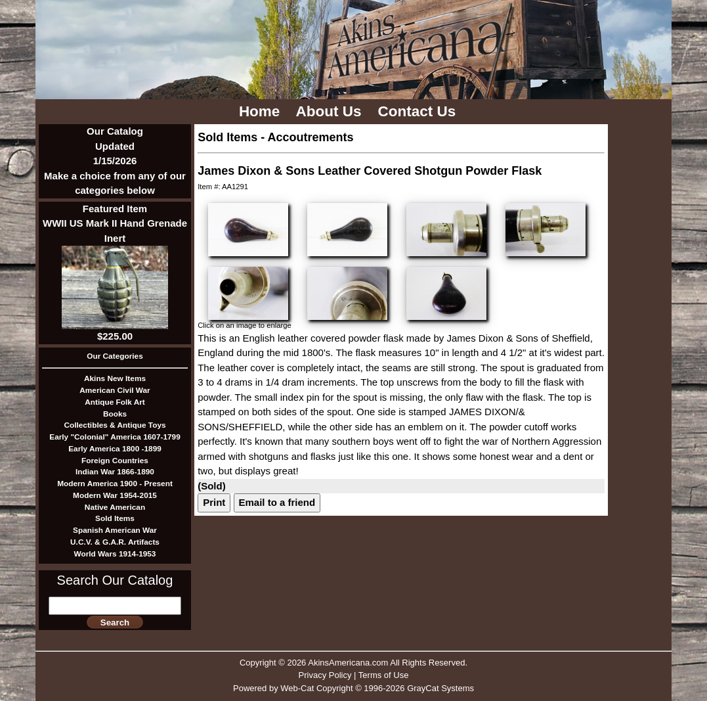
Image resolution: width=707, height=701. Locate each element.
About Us (331, 111)
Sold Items (115, 518)
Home (261, 111)
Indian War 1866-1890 (114, 471)
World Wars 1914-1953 (115, 553)
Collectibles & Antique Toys (114, 425)
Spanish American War (115, 530)
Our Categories (114, 356)
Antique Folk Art (115, 402)
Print (214, 502)
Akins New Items (115, 378)
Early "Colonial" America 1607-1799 (114, 436)
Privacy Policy (325, 675)
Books (115, 413)
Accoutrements (311, 137)
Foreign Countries (114, 460)
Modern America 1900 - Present (115, 483)
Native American (115, 507)
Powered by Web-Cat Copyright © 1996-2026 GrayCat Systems (353, 688)
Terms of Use (383, 675)
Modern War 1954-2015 (115, 495)
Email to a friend (277, 502)
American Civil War (114, 390)
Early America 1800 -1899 (114, 448)
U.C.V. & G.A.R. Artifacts (115, 542)
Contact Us (419, 111)
